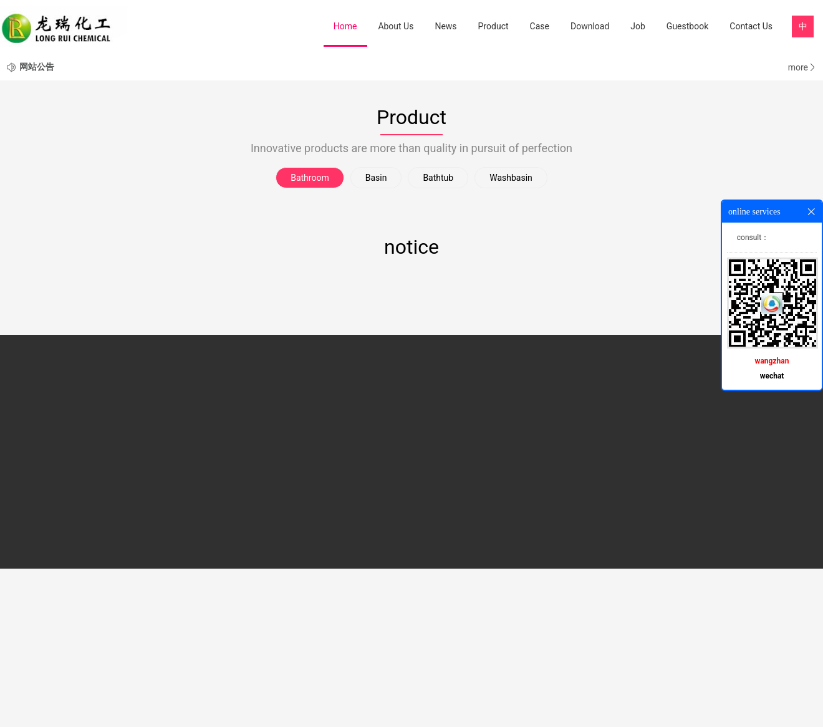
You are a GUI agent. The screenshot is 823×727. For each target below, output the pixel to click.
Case (539, 26)
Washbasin (510, 336)
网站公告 (36, 225)
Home (345, 26)
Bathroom (310, 336)
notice (411, 405)
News (445, 26)
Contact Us (750, 26)
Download (589, 26)
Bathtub (438, 336)
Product (493, 26)
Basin (376, 336)
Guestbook (687, 26)
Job (637, 26)
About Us (395, 26)
